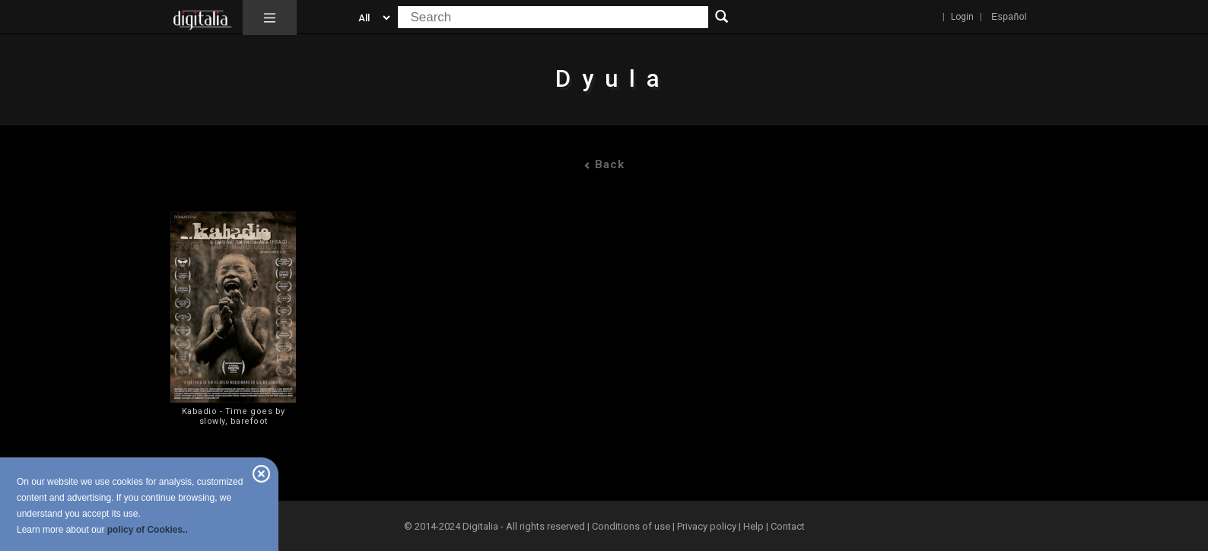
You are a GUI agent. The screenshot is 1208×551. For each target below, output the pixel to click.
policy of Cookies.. (147, 529)
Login (962, 16)
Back (604, 164)
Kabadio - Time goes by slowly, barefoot (233, 416)
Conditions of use (632, 526)
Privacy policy (706, 526)
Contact (788, 526)
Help (753, 526)
